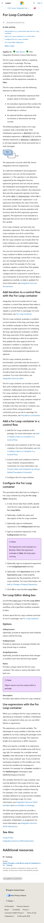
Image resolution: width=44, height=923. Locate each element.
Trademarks (9, 916)
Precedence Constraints (30, 415)
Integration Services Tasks (13, 378)
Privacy (25, 909)
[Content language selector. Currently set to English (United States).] (15, 890)
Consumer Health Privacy (14, 913)
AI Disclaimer (9, 906)
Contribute (16, 909)
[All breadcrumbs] (5, 8)
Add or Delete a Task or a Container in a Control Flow (23, 436)
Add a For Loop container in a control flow (20, 36)
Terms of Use (31, 913)
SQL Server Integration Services (18, 8)
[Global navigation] (2, 3)
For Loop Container (24, 314)
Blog (6, 909)
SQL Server (20, 51)
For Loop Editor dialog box (14, 42)
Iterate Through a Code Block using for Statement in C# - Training (22, 864)
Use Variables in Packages (24, 805)
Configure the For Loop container (16, 39)
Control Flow (8, 837)
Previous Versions (23, 906)
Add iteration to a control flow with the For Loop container (22, 32)
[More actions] (39, 8)
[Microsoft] (22, 3)
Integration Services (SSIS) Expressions (18, 841)
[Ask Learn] (35, 8)
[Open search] (34, 3)
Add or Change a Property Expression (22, 584)
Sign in (39, 3)
